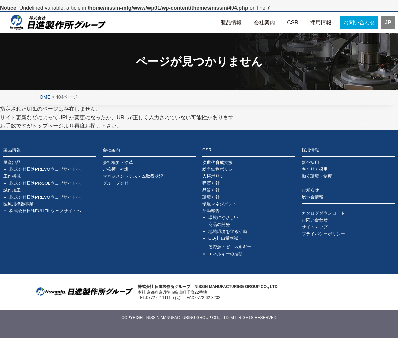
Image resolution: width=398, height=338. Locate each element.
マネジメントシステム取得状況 (133, 176)
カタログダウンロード (323, 213)
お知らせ (310, 189)
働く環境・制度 (317, 176)
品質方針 (211, 190)
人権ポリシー (215, 176)
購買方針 (211, 183)
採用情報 (320, 22)
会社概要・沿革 (118, 162)
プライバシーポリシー (323, 233)
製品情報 (231, 22)
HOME (43, 97)
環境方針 (211, 197)
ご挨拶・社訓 (116, 169)
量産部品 (12, 162)
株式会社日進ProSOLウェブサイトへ (45, 183)
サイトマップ (315, 226)
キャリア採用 (315, 169)
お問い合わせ (359, 22)
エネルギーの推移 (225, 253)
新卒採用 (310, 162)
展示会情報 (312, 196)
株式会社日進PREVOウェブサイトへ (45, 169)
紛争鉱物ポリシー (219, 169)
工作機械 (12, 176)
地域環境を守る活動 (227, 231)
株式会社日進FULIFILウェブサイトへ (45, 210)
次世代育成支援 (217, 162)
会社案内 (264, 22)
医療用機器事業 (18, 203)
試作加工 (12, 190)
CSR (292, 22)
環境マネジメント (219, 203)
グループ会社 (116, 183)
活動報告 (211, 210)
